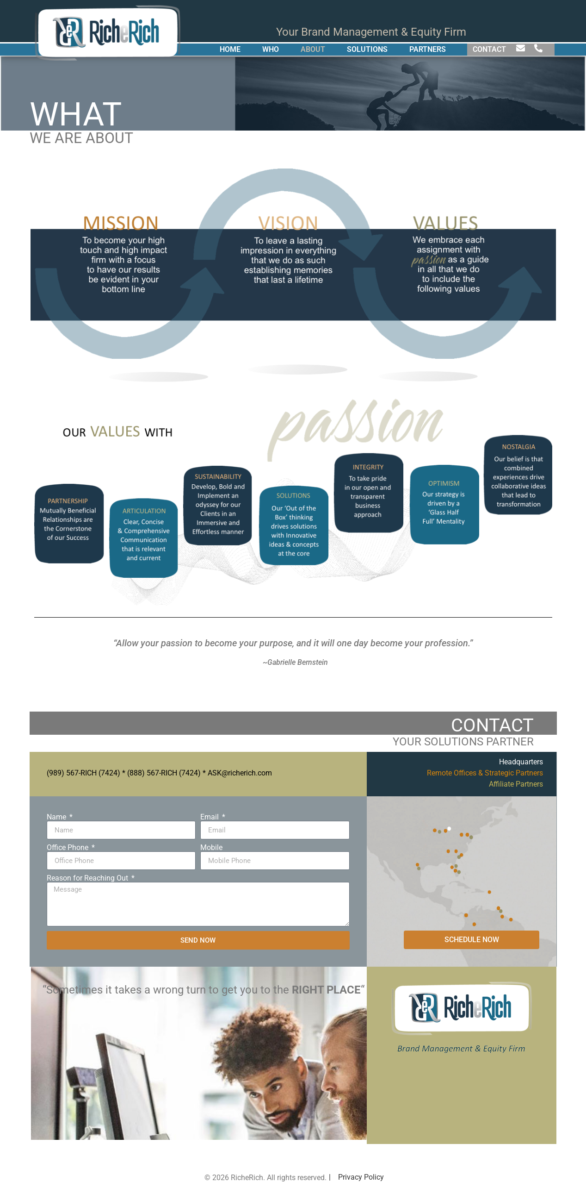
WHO (270, 49)
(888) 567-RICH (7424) (164, 773)
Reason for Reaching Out (88, 878)
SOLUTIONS (367, 49)
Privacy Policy (361, 1177)
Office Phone (68, 847)
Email (210, 817)
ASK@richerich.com (240, 773)
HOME (230, 49)
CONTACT (489, 49)
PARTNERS (427, 49)
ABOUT (313, 49)
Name (57, 817)
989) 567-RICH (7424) (84, 773)
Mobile (211, 847)
